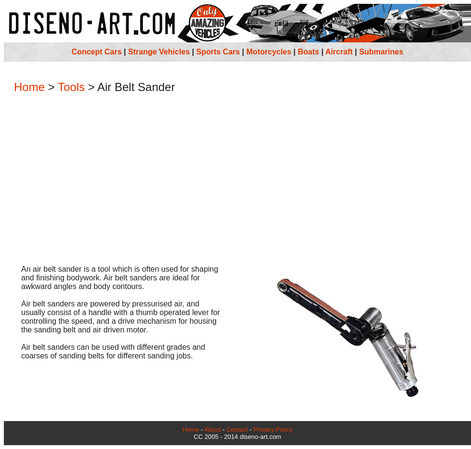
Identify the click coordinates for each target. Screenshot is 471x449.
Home (29, 86)
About (212, 429)
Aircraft (339, 52)
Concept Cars (97, 52)
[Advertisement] (237, 180)
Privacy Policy (272, 429)
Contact (237, 429)
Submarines (381, 52)
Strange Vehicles (159, 52)
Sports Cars (218, 52)
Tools (71, 86)
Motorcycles (269, 52)
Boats (308, 52)
